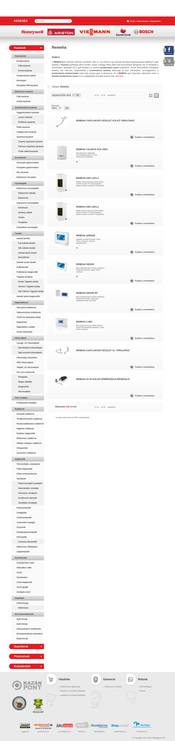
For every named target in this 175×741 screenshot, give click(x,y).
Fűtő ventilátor (21, 398)
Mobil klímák (22, 638)
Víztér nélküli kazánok (28, 151)
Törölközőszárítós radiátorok (29, 419)
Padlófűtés (19, 598)
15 (104, 95)
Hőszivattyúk (20, 338)
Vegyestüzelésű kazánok (28, 112)
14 (102, 95)
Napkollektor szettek (26, 327)
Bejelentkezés (142, 21)
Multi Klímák (22, 624)
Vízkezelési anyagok (26, 522)
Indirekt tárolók (23, 238)
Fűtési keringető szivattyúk (30, 483)
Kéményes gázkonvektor (28, 162)
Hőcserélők (22, 537)
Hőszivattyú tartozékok (27, 357)
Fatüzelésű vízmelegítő (27, 227)
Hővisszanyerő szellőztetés (29, 629)
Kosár (132, 21)
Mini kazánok (22, 172)
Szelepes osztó (23, 592)
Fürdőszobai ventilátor (27, 403)
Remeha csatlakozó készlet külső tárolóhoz (105, 120)
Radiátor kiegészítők (26, 433)
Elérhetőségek (146, 687)
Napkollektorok (21, 302)
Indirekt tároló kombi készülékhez (27, 255)
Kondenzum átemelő (27, 498)
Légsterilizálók (23, 551)
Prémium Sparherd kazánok (30, 146)
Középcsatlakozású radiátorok (30, 423)
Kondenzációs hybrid (26, 75)
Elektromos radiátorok (26, 438)
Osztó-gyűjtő (22, 587)
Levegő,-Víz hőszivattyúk (28, 343)
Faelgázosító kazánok (26, 132)
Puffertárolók (22, 267)
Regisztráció (155, 21)
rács (150, 95)
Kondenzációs (23, 61)
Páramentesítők (24, 508)
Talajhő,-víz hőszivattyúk (28, 367)
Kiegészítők (23, 386)
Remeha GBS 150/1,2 (87, 207)
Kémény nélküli (25, 212)
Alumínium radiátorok (26, 453)
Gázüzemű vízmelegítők (27, 203)
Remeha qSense (85, 235)
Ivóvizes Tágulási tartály (29, 286)
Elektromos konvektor (26, 177)
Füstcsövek (22, 656)
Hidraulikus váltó (24, 567)
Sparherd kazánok (25, 137)
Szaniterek (21, 646)
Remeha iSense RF (87, 293)
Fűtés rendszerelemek (27, 474)
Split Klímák (22, 619)
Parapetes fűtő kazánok (27, 85)
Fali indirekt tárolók (26, 243)
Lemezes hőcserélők (27, 542)
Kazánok (20, 47)
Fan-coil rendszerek (25, 372)
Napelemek (22, 322)
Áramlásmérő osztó (25, 563)
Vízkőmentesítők (24, 517)
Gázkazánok (20, 56)
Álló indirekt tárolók (26, 248)
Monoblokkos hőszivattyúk (30, 347)
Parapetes (22, 222)
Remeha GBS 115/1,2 (87, 178)
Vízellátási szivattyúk (27, 503)
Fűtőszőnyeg (22, 603)
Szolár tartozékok (24, 332)
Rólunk (142, 691)
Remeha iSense (85, 264)
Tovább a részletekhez (145, 137)
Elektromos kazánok (24, 91)
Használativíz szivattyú (28, 488)
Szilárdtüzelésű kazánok (26, 107)
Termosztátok (24, 391)
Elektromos (23, 198)
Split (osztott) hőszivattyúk (30, 352)
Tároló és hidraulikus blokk (29, 317)
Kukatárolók (22, 666)
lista (156, 95)
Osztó (19, 572)
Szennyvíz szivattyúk (27, 493)
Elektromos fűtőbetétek (27, 547)
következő (112, 95)
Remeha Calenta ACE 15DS (92, 149)
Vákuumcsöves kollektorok (29, 312)
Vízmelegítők (20, 183)
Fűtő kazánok (24, 66)
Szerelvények (21, 558)
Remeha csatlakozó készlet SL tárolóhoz (103, 350)
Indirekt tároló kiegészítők (28, 296)
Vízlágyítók (22, 512)
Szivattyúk (21, 478)
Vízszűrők (21, 527)
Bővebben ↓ (120, 76)
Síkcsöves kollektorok (26, 307)
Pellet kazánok (23, 127)
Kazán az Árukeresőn (43, 728)
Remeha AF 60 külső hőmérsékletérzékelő (103, 379)
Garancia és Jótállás (113, 687)
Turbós (21, 217)
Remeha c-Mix (84, 321)
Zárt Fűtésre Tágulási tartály (31, 291)
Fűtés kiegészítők (24, 469)
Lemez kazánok (25, 117)
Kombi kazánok (25, 70)
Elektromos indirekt (27, 193)
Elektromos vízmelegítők (28, 188)
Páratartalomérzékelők (27, 532)
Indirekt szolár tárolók (26, 262)
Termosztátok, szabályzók (28, 464)
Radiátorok (20, 409)
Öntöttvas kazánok (26, 122)
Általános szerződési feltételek (72, 691)
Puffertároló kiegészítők (27, 272)
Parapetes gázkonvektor (28, 167)
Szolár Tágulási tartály (28, 281)
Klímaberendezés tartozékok (29, 634)
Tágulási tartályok (25, 277)
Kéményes (21, 80)
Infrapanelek (22, 448)
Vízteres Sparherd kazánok (30, 141)
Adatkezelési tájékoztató (70, 687)
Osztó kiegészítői (24, 582)
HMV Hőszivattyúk (25, 362)
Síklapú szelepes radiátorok (29, 443)
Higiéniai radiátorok (25, 428)
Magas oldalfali (25, 382)
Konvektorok (20, 157)
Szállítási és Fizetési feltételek (72, 695)
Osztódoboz (22, 577)
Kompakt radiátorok (25, 414)
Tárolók (18, 233)
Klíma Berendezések (24, 614)
